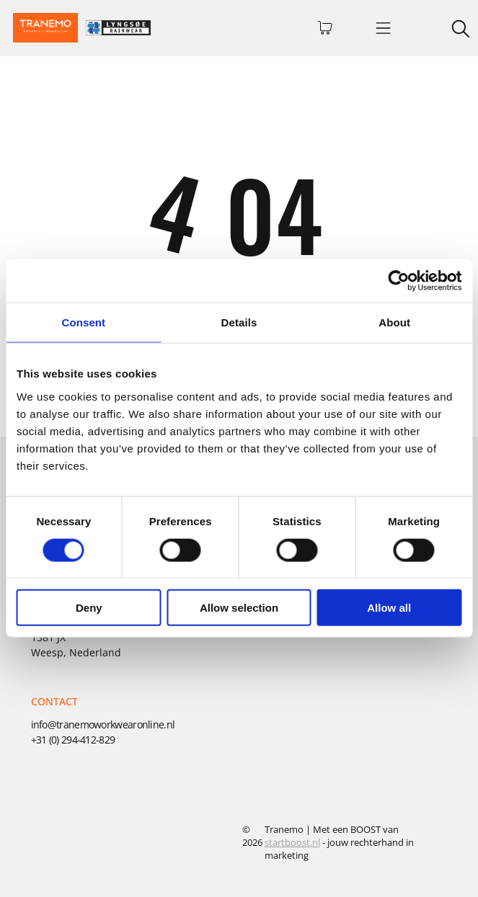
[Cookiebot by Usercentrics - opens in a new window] (398, 281)
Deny (89, 608)
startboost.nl (292, 842)
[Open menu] (383, 28)
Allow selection (239, 608)
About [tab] (394, 322)
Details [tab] (239, 322)
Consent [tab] (83, 322)
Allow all (389, 608)
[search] (460, 30)
